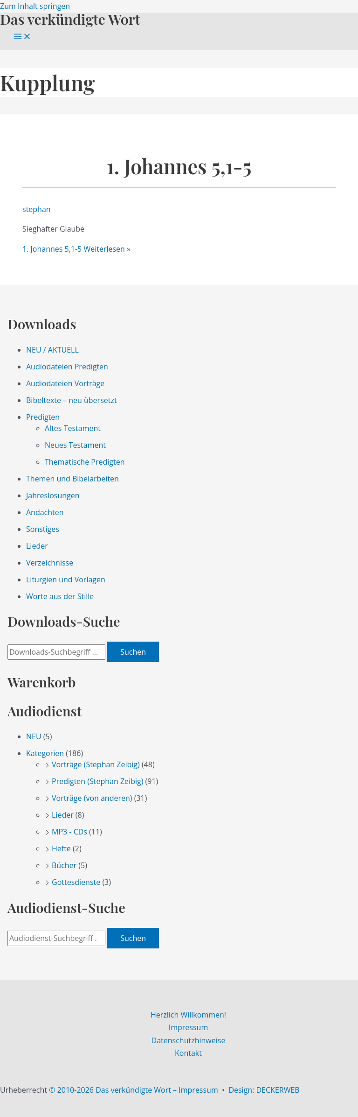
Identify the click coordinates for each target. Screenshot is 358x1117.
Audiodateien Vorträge (65, 383)
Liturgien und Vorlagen (65, 579)
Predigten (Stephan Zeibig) (97, 781)
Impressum (188, 1027)
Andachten (45, 512)
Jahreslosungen (53, 495)
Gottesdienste (76, 882)
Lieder (37, 546)
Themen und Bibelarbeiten (72, 479)
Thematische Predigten (84, 462)
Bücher (64, 865)
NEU (33, 736)
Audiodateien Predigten (67, 366)
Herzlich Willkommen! (188, 1015)
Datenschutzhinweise (188, 1040)
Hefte (61, 848)
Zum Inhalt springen (35, 6)
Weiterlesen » (76, 249)
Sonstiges (42, 529)
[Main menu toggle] (22, 37)
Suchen (133, 652)
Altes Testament (73, 428)
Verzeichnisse (49, 563)
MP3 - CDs (69, 832)
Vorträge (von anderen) (92, 798)
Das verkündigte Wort (70, 18)
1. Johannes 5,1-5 (179, 166)
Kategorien (45, 753)
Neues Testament (75, 445)
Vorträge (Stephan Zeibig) (96, 764)
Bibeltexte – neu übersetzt (71, 400)
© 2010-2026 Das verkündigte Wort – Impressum (133, 1090)
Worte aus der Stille (60, 596)
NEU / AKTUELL (52, 350)
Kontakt (188, 1053)
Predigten (43, 417)
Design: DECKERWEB (263, 1090)
